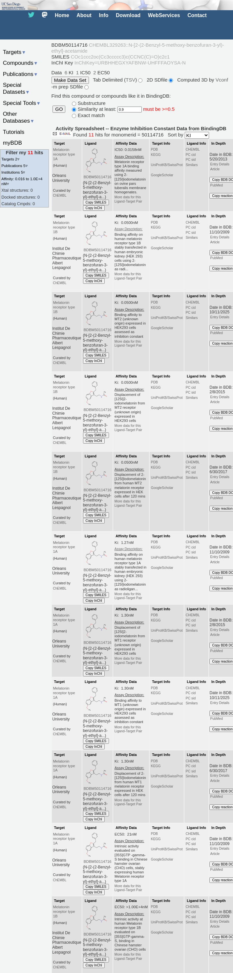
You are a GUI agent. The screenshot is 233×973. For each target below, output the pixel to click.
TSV (130, 80)
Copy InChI (94, 208)
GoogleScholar (162, 175)
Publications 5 (14, 165)
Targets (14, 52)
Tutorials (14, 132)
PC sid (191, 159)
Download (128, 15)
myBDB (12, 142)
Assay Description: (128, 229)
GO (59, 109)
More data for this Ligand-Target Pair (128, 199)
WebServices (164, 15)
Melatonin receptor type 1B (64, 227)
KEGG (156, 155)
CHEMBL (193, 149)
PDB (154, 149)
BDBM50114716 (98, 177)
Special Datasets (16, 88)
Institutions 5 (13, 172)
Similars (192, 165)
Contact (197, 15)
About (83, 15)
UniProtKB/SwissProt (167, 165)
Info (103, 15)
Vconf (222, 80)
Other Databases (19, 117)
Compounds (20, 63)
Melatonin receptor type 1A (64, 154)
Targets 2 (10, 159)
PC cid (191, 155)
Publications (20, 74)
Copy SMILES (96, 202)
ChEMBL (59, 195)
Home (62, 15)
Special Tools (22, 103)
